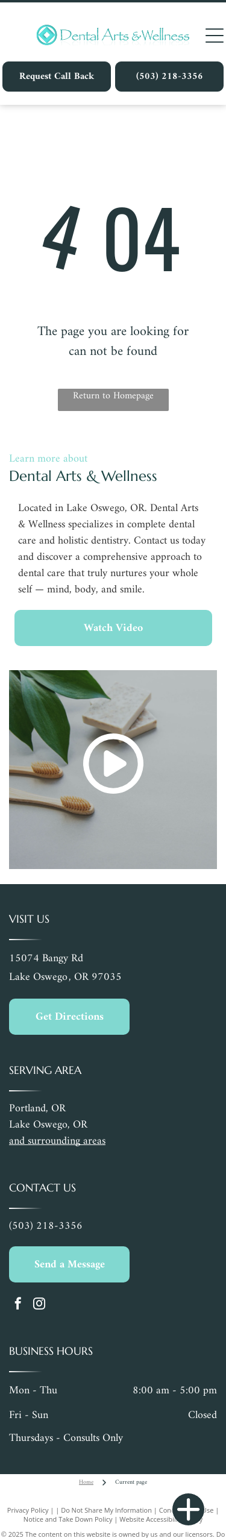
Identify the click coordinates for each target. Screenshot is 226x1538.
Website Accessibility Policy (160, 1519)
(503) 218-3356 (46, 1226)
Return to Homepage (113, 396)
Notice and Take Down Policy (68, 1519)
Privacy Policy (28, 1509)
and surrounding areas (57, 1141)
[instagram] (39, 1305)
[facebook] (18, 1305)
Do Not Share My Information (106, 1509)
